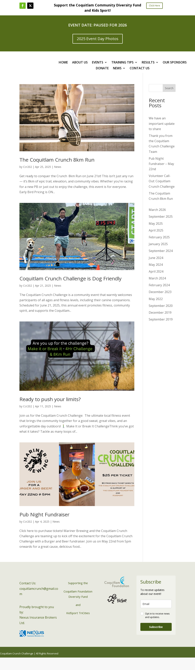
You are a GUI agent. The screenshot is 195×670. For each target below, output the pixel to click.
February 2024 (159, 285)
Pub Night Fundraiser (44, 514)
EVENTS (97, 62)
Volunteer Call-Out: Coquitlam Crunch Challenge (162, 181)
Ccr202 (27, 167)
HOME (63, 62)
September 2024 (161, 251)
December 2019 (160, 312)
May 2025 (156, 223)
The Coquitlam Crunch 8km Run (56, 159)
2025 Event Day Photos (97, 38)
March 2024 (157, 278)
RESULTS (148, 62)
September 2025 (161, 216)
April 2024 (156, 271)
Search (169, 88)
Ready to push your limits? (50, 399)
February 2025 (159, 237)
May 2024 (156, 264)
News (57, 167)
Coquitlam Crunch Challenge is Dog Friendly (70, 278)
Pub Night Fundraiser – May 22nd (161, 163)
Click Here (154, 5)
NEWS (117, 68)
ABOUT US (80, 62)
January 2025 (158, 244)
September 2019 (161, 319)
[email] (156, 604)
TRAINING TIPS (122, 62)
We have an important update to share (162, 123)
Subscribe (156, 627)
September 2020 (161, 306)
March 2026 (157, 210)
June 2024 (156, 258)
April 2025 (156, 230)
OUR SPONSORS (175, 62)
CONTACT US (140, 68)
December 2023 (160, 292)
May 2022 (156, 299)
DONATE (102, 68)
